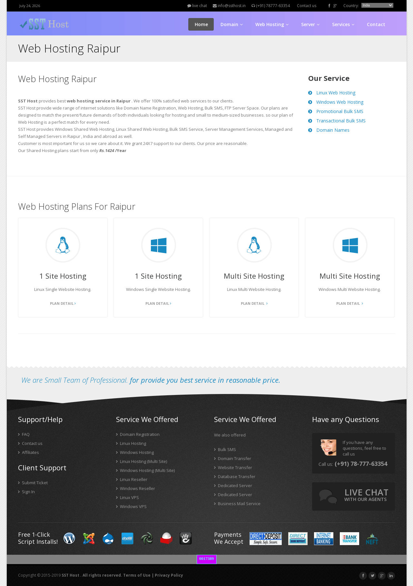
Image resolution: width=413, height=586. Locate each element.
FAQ (24, 434)
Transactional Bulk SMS (337, 121)
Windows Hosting (135, 452)
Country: (351, 5)
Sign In (26, 492)
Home (201, 24)
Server (310, 24)
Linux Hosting (131, 443)
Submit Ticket (33, 482)
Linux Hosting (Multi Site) (141, 461)
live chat (197, 5)
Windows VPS (131, 506)
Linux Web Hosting (331, 93)
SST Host (70, 575)
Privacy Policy (169, 575)
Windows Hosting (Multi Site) (145, 470)
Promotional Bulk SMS (335, 111)
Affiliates (28, 452)
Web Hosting (272, 24)
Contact (376, 24)
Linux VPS (127, 497)
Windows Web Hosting (335, 102)
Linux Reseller (131, 479)
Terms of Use (137, 575)
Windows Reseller (135, 488)
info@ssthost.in (229, 5)
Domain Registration (138, 434)
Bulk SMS (225, 449)
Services (343, 24)
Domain (232, 24)
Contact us (306, 5)
